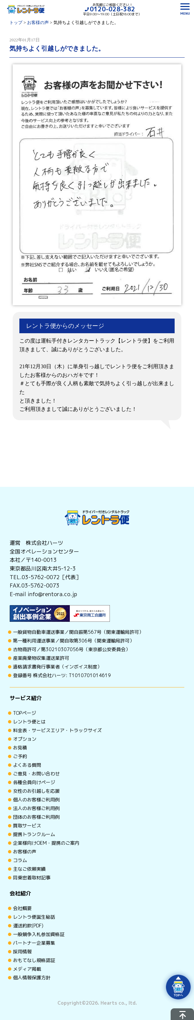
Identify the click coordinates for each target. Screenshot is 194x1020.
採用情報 (22, 951)
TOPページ (24, 713)
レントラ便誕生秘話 (34, 917)
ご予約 (20, 756)
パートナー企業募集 (34, 943)
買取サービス (27, 825)
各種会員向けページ (34, 782)
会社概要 (22, 908)
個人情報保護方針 (31, 977)
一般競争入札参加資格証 (38, 934)
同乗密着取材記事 (31, 877)
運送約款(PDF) (28, 925)
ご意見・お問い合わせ (36, 773)
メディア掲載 (27, 969)
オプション (24, 739)
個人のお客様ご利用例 (36, 799)
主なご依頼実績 (29, 869)
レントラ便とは (29, 721)
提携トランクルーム (34, 834)
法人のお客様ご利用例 (36, 808)
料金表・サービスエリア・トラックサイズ (57, 730)
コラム (20, 860)
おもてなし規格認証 (34, 960)
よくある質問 (27, 765)
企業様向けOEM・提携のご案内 (46, 843)
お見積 (20, 747)
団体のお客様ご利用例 (36, 817)
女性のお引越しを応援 (36, 791)
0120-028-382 (112, 9)
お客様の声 (24, 851)
